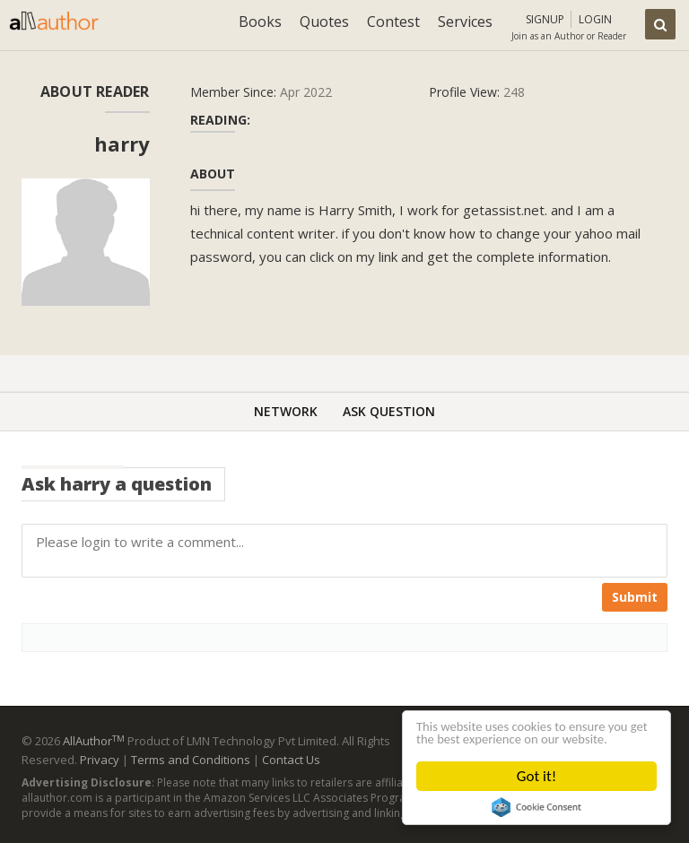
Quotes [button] (324, 21)
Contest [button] (393, 21)
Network (286, 411)
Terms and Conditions (190, 760)
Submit (635, 596)
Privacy (99, 760)
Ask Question (389, 411)
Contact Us (291, 760)
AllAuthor (94, 741)
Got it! (536, 776)
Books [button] (260, 21)
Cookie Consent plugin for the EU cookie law (536, 807)
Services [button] (465, 21)
